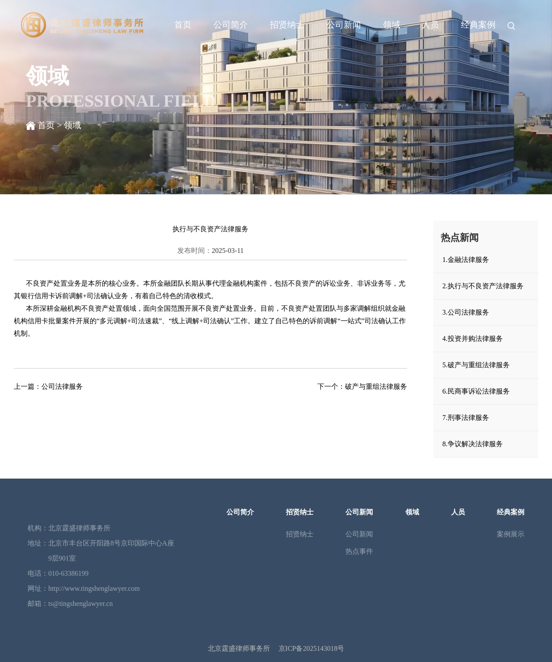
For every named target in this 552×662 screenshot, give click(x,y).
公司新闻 (343, 24)
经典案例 (478, 24)
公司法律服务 (62, 386)
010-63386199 (68, 573)
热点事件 (359, 551)
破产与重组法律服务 (376, 386)
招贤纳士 (287, 24)
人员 (430, 24)
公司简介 (230, 24)
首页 (182, 24)
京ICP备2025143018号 (312, 648)
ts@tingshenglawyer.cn (80, 603)
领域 (391, 24)
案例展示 (510, 534)
